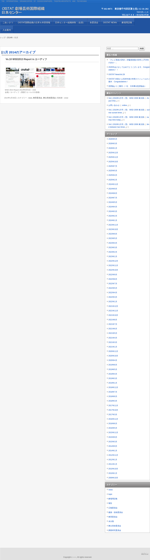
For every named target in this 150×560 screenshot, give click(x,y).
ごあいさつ (8, 22)
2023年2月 (112, 252)
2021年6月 (112, 329)
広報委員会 (112, 508)
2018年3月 (112, 401)
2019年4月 (112, 374)
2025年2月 (112, 180)
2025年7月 (112, 166)
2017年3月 (112, 414)
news (30, 98)
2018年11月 (113, 387)
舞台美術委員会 (49, 98)
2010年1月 (112, 473)
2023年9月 (112, 234)
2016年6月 (112, 423)
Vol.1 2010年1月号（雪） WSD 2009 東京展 (126, 98)
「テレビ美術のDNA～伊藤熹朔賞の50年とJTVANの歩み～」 (128, 61)
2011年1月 (112, 464)
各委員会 (94, 22)
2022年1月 (112, 302)
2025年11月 (113, 157)
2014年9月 (112, 446)
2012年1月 (112, 460)
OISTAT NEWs (110, 22)
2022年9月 (112, 275)
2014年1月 (112, 451)
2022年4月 (112, 293)
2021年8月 (112, 320)
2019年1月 (112, 383)
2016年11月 (113, 419)
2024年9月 (112, 189)
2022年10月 (113, 270)
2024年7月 (112, 198)
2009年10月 (113, 478)
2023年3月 (112, 247)
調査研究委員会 (114, 530)
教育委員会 (37, 98)
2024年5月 (112, 202)
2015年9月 (112, 437)
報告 (110, 503)
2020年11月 (113, 351)
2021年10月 (113, 315)
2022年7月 (112, 284)
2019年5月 (112, 369)
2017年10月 (113, 410)
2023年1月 (112, 256)
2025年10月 (113, 162)
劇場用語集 (127, 22)
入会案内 (7, 30)
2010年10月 (113, 469)
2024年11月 (113, 184)
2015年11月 (113, 432)
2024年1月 (112, 220)
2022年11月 (113, 265)
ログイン (144, 554)
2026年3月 (112, 143)
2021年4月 (112, 338)
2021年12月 (113, 306)
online (124, 105)
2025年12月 (113, 153)
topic (110, 494)
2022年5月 (112, 288)
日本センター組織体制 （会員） (70, 22)
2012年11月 (113, 455)
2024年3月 (112, 211)
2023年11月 (113, 225)
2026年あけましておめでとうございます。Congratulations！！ (129, 68)
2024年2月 (112, 216)
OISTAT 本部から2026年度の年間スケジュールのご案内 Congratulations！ (129, 80)
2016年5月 (112, 428)
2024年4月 (112, 207)
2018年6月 (112, 396)
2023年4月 (112, 243)
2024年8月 (112, 193)
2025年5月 (112, 171)
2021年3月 (112, 342)
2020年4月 (112, 360)
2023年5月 (112, 238)
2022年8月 (112, 279)
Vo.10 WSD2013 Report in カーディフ (26, 59)
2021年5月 (112, 333)
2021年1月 (112, 347)
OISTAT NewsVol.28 (116, 74)
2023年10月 (113, 229)
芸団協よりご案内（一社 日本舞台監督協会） (127, 86)
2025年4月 (112, 175)
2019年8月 (112, 365)
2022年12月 (113, 261)
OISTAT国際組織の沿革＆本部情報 (34, 22)
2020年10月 (113, 356)
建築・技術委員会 (115, 512)
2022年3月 (112, 297)
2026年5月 (112, 139)
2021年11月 (113, 311)
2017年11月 (113, 405)
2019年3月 (112, 378)
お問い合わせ (113, 105)
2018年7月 (112, 392)
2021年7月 (112, 324)
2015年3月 (112, 442)
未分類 (111, 521)
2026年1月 (112, 148)
